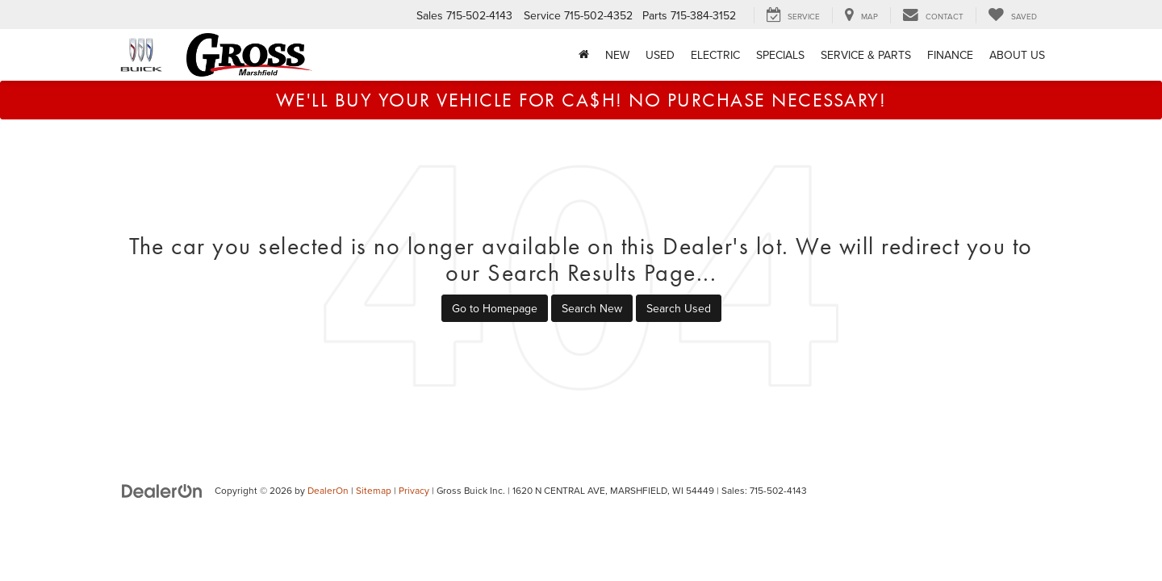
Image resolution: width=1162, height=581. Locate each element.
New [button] (617, 55)
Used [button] (660, 55)
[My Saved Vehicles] (1012, 15)
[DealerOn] (162, 490)
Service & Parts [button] (866, 55)
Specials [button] (780, 55)
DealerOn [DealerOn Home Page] (328, 490)
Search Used (678, 308)
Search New (592, 308)
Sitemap (373, 490)
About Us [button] (1017, 55)
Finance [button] (950, 55)
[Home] (584, 55)
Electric (715, 55)
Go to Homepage (494, 308)
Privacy (414, 490)
